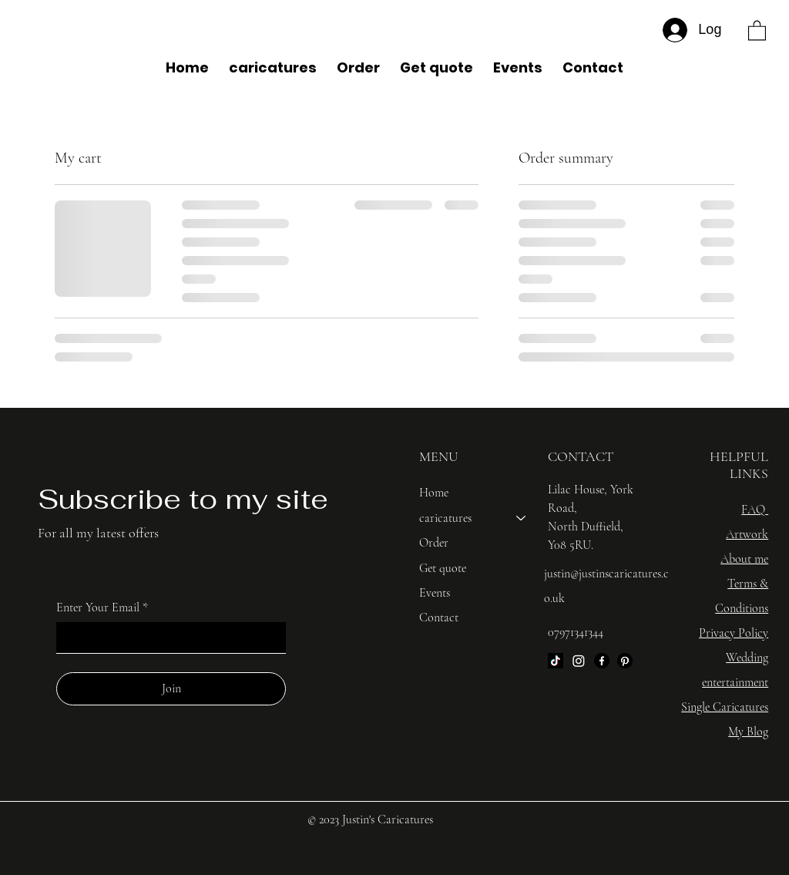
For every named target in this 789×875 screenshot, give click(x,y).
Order (433, 542)
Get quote (442, 568)
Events (434, 593)
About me (744, 559)
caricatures (445, 518)
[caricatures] (521, 518)
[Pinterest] (625, 660)
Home (433, 492)
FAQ (753, 509)
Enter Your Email (102, 607)
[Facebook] (601, 660)
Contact (438, 617)
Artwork (747, 534)
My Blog (748, 731)
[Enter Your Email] (166, 637)
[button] (757, 29)
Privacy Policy (733, 633)
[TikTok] (555, 660)
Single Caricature (722, 707)
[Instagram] (578, 660)
